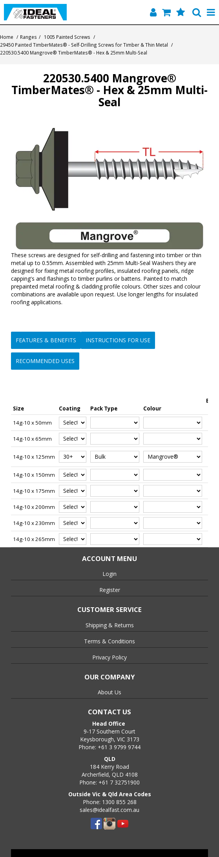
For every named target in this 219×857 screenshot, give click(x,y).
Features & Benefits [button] (46, 340)
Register (109, 590)
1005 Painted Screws (67, 37)
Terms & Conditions (109, 641)
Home (6, 37)
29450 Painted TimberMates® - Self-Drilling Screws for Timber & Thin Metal (84, 45)
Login (109, 573)
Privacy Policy (109, 657)
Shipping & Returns (110, 625)
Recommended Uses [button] (45, 361)
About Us (109, 692)
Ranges (28, 37)
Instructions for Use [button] (118, 340)
